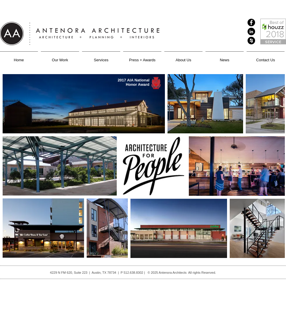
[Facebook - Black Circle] (251, 22)
